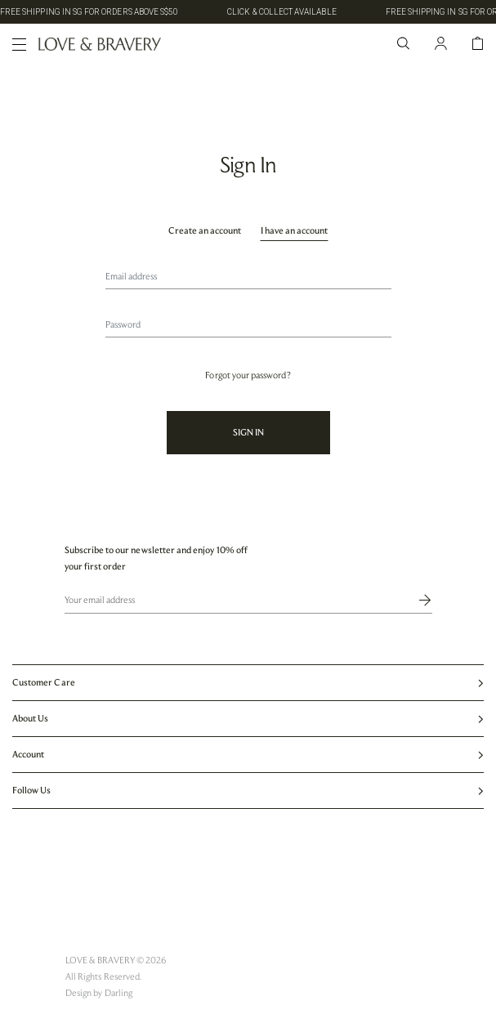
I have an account (294, 230)
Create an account (205, 230)
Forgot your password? (247, 375)
